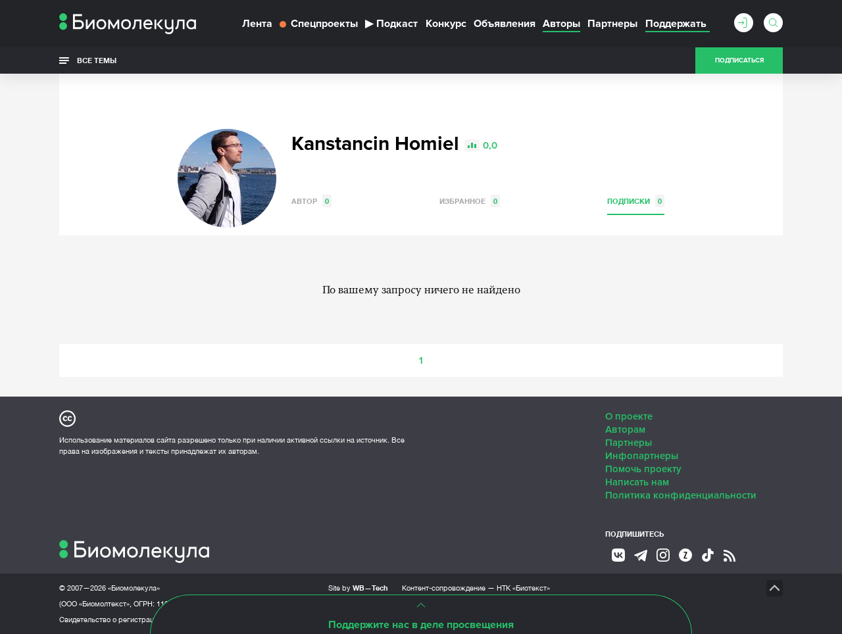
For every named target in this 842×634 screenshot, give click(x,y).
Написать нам (637, 482)
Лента (257, 23)
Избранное (469, 201)
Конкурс (446, 23)
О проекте (629, 416)
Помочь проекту (643, 469)
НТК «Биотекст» (523, 588)
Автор (311, 201)
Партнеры (612, 23)
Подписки (635, 201)
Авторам (625, 429)
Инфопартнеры (641, 456)
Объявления (504, 23)
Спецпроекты (319, 23)
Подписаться (739, 60)
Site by (358, 587)
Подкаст (391, 23)
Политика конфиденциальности (680, 495)
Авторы (561, 23)
